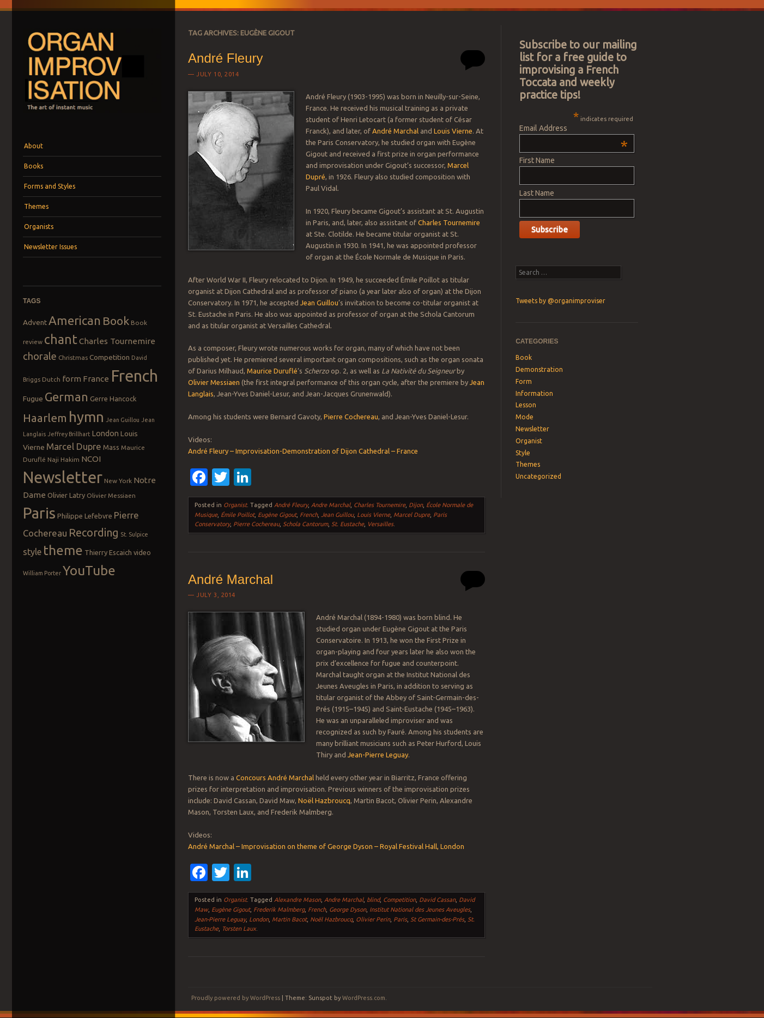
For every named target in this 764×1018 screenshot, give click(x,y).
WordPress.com (363, 998)
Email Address (573, 128)
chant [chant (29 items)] (60, 339)
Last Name (536, 193)
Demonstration (539, 369)
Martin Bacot (289, 919)
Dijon (416, 505)
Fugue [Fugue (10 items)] (33, 398)
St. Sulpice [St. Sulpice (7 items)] (134, 534)
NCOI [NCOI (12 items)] (91, 458)
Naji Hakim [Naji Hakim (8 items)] (63, 459)
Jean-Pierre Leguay (378, 754)
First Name (537, 160)
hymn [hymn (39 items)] (86, 417)
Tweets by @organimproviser (560, 300)
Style (523, 452)
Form (524, 381)
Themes (36, 206)
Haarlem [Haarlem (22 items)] (45, 418)
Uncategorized (538, 476)
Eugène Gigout (277, 514)
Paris (400, 919)
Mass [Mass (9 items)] (111, 447)
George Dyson (347, 909)
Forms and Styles (49, 186)
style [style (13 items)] (32, 552)
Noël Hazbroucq (324, 800)
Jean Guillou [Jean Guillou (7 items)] (123, 420)
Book (524, 357)
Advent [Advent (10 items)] (35, 322)
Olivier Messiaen (214, 382)
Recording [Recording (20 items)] (94, 532)
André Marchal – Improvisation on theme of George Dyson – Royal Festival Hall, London (326, 846)
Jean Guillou (319, 302)
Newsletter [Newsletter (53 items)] (62, 477)
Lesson (526, 404)
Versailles (380, 524)
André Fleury (225, 58)
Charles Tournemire (449, 222)
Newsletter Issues (50, 246)
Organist (235, 505)
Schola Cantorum (305, 524)
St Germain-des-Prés (437, 919)
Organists (38, 226)
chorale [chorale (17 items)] (40, 356)
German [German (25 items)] (66, 396)
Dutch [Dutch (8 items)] (51, 379)
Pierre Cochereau (351, 416)
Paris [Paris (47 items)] (39, 512)
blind (373, 899)
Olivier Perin (373, 919)
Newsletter (532, 428)
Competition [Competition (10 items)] (109, 357)
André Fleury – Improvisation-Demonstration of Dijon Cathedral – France (303, 451)
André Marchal (395, 131)
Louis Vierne (453, 131)
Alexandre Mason (297, 899)
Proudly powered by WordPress (235, 998)
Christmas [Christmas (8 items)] (73, 357)
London (259, 919)
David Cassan (437, 899)
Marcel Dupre (411, 514)
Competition (399, 899)
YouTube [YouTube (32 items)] (89, 570)
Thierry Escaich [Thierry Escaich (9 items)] (108, 552)
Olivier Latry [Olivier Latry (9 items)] (66, 495)
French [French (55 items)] (134, 376)
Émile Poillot (237, 514)
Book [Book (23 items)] (115, 320)
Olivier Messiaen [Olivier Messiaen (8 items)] (111, 495)
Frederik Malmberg (279, 909)
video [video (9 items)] (142, 552)
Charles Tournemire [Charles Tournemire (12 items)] (117, 341)
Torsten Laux (239, 928)
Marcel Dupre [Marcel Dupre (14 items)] (73, 446)
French (309, 514)
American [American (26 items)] (74, 320)
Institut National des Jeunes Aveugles (419, 909)
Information (534, 393)
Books (33, 166)
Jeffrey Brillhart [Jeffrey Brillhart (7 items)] (68, 434)
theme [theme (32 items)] (63, 550)
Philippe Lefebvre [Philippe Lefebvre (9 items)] (84, 516)
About (33, 145)
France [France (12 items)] (96, 378)
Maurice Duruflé (272, 371)
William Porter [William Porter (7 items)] (42, 573)
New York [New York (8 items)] (118, 480)
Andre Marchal (330, 505)
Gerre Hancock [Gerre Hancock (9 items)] (113, 398)
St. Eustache (347, 524)
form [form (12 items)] (71, 378)
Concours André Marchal (275, 777)
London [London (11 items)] (105, 433)
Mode (524, 416)
